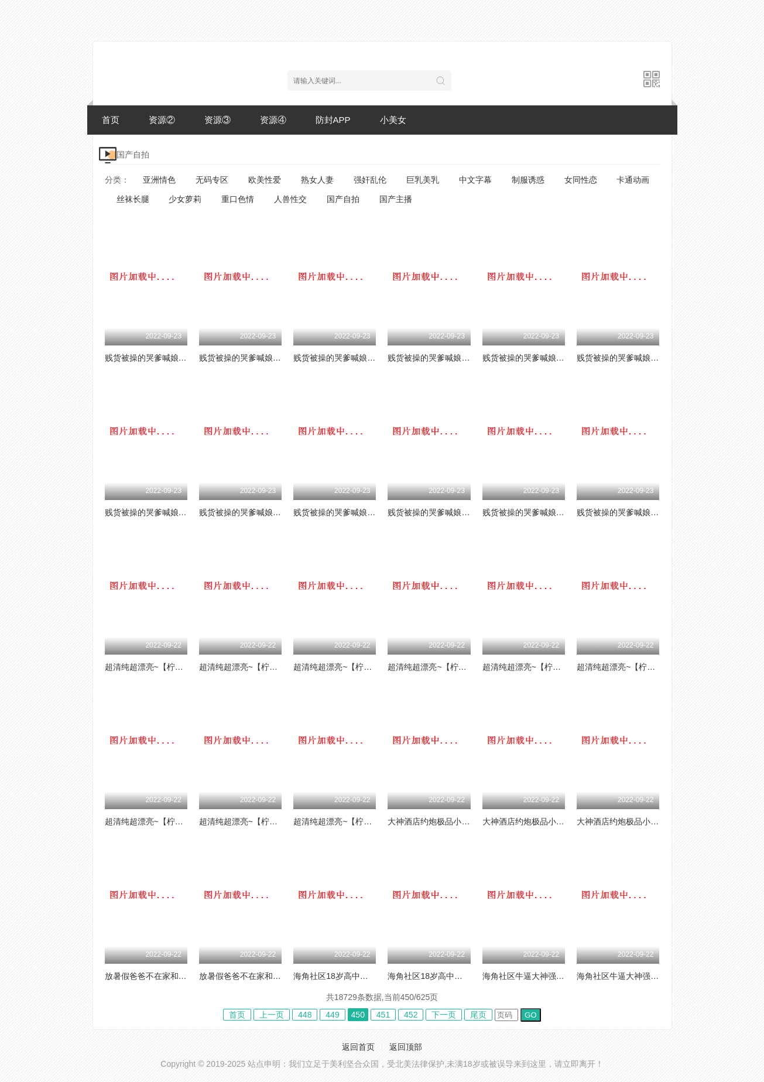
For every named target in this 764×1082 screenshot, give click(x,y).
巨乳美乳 (422, 179)
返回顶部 (405, 1047)
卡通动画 (632, 179)
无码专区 (212, 179)
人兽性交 (290, 199)
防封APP (333, 120)
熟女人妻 (317, 179)
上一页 (271, 1014)
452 (410, 1014)
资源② (162, 120)
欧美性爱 (264, 179)
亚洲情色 (159, 179)
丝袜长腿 (133, 199)
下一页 (443, 1014)
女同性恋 (580, 179)
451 (383, 1014)
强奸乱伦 (370, 179)
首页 (110, 120)
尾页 (478, 1014)
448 (304, 1014)
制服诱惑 (528, 179)
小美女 (393, 120)
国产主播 (395, 199)
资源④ (273, 120)
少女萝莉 (185, 199)
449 (332, 1014)
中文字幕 (475, 179)
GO (531, 1015)
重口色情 (237, 199)
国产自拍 (343, 199)
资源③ (217, 120)
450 (358, 1014)
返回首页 (358, 1047)
